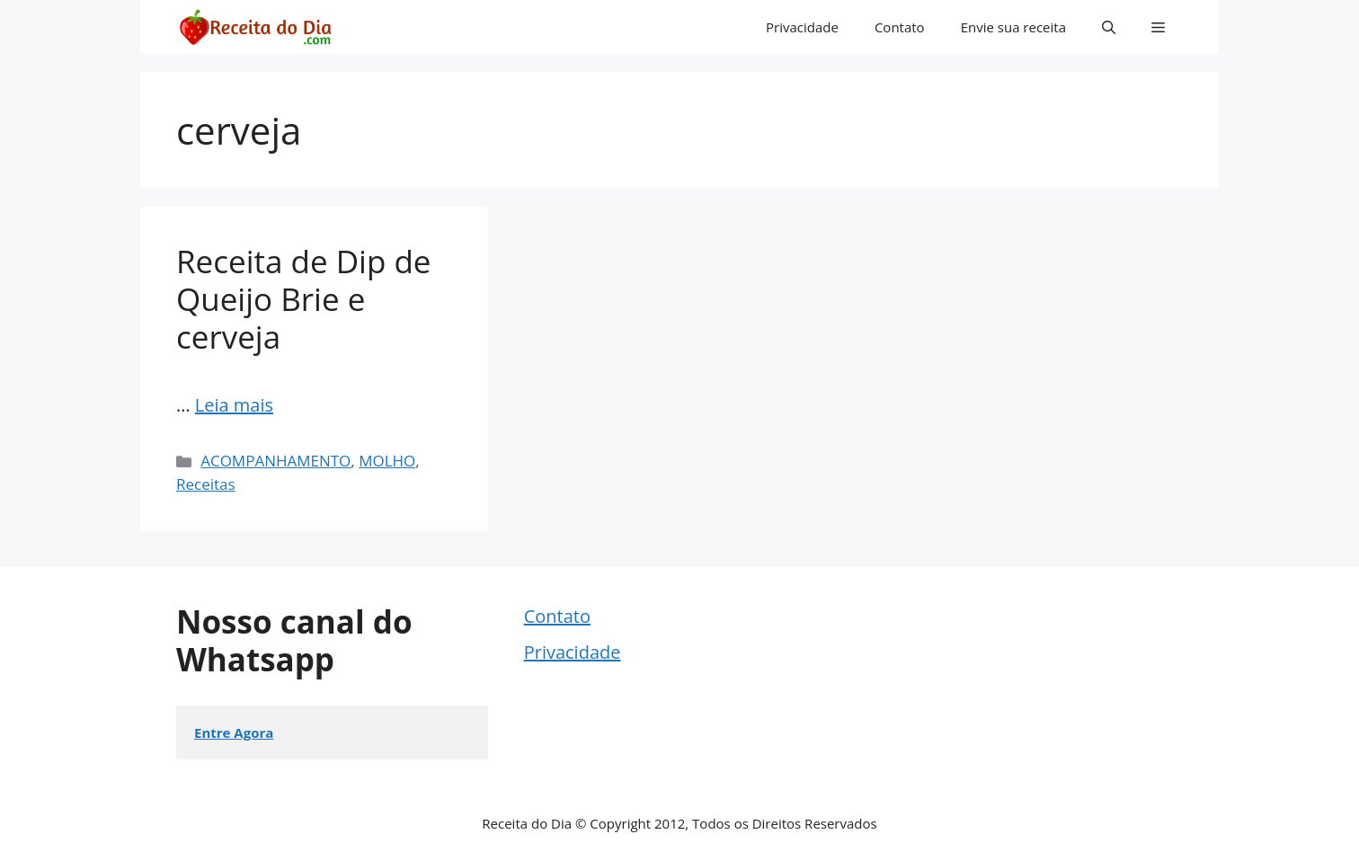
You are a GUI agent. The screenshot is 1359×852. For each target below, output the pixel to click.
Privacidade (802, 27)
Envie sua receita (1013, 27)
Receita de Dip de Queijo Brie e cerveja (303, 299)
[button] (1108, 27)
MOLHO (387, 460)
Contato (900, 27)
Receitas (205, 484)
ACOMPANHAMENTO (275, 460)
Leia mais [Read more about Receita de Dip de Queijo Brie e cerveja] (234, 405)
